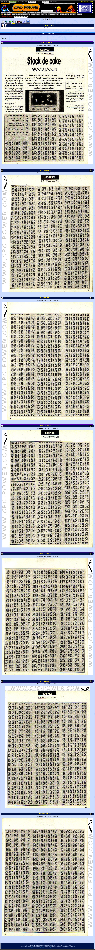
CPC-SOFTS (12, 1)
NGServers (45, 1)
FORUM (79, 14)
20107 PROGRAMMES (24, 14)
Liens (62, 14)
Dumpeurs (44, 14)
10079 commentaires (53, 14)
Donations (73, 14)
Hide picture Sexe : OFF (21, 16)
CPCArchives (32, 1)
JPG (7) (4, 38)
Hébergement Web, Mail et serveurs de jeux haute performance (47, 947)
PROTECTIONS (35, 14)
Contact (67, 14)
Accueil (14, 14)
